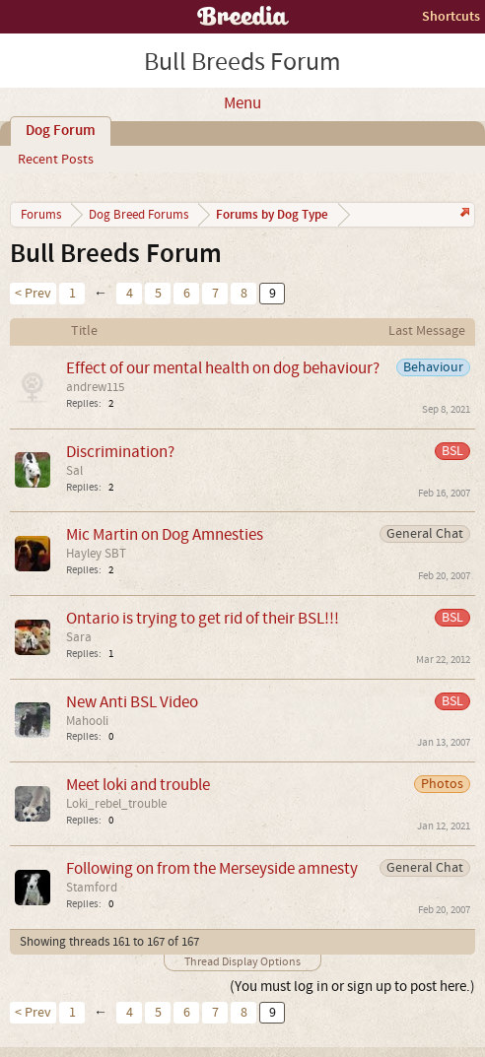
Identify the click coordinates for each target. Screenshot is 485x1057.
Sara (79, 637)
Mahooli (87, 721)
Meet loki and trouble (138, 784)
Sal (74, 471)
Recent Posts (56, 159)
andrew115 (95, 387)
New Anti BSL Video (132, 702)
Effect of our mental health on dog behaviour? (223, 368)
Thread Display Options (242, 962)
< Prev (33, 293)
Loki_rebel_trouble (116, 804)
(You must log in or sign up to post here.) (352, 986)
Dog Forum (61, 131)
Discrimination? (120, 451)
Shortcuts (451, 16)
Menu (242, 103)
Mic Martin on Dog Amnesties (164, 534)
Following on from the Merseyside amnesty (212, 868)
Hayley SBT (96, 554)
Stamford (91, 887)
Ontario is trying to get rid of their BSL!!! (202, 618)
